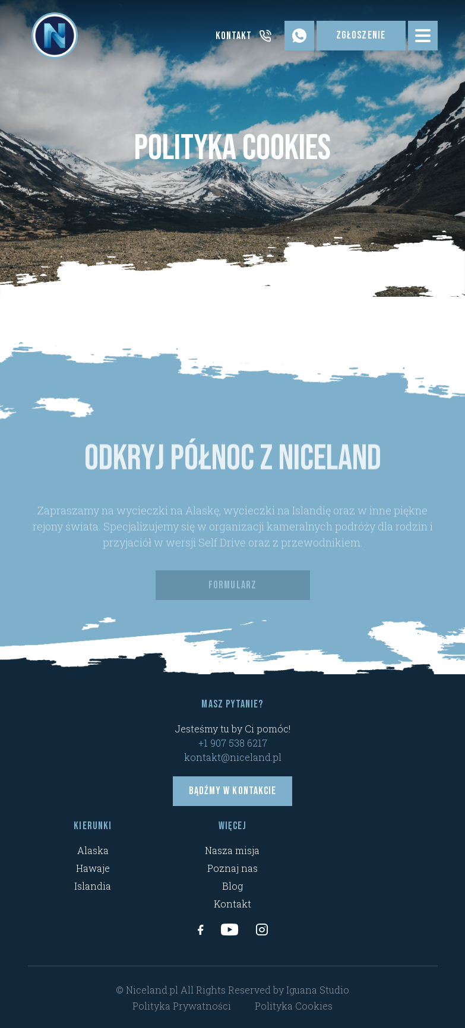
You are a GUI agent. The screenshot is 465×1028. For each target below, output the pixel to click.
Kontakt (232, 903)
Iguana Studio (317, 989)
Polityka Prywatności (181, 1006)
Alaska (93, 850)
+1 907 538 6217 (232, 743)
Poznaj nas (232, 868)
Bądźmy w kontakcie (232, 791)
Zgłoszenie (360, 35)
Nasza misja (232, 850)
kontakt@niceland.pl (232, 757)
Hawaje (93, 868)
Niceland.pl (152, 989)
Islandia (92, 886)
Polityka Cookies (294, 1006)
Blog (232, 886)
